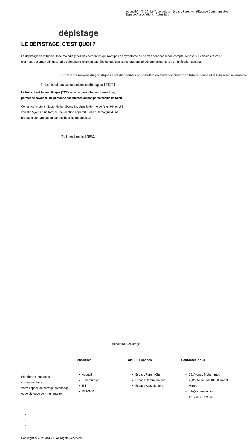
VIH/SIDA (142, 11)
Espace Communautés (213, 11)
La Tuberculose (160, 11)
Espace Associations (140, 14)
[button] (143, 11)
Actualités (162, 14)
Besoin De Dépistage (126, 344)
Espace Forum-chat (185, 11)
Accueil (131, 11)
